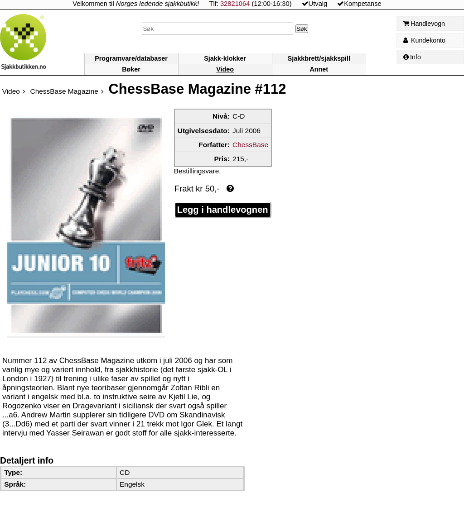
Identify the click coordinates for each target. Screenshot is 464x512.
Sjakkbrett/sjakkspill (319, 58)
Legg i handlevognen (222, 210)
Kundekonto (424, 40)
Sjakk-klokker (225, 58)
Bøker (131, 69)
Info (412, 57)
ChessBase (250, 144)
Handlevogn (424, 23)
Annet (318, 69)
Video (225, 69)
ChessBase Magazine (64, 91)
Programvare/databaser (131, 58)
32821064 (235, 3)
